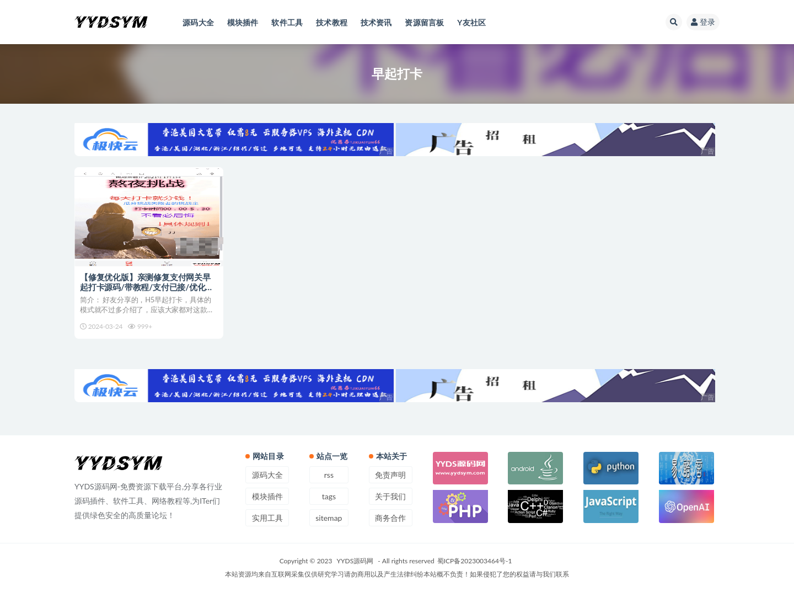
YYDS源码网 (355, 561)
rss (329, 474)
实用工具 (267, 517)
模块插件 (267, 496)
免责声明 (390, 474)
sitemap (328, 517)
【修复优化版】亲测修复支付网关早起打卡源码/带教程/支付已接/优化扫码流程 (146, 287)
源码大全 (267, 474)
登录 (703, 21)
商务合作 (390, 517)
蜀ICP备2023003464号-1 (474, 561)
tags (329, 496)
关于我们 (390, 496)
